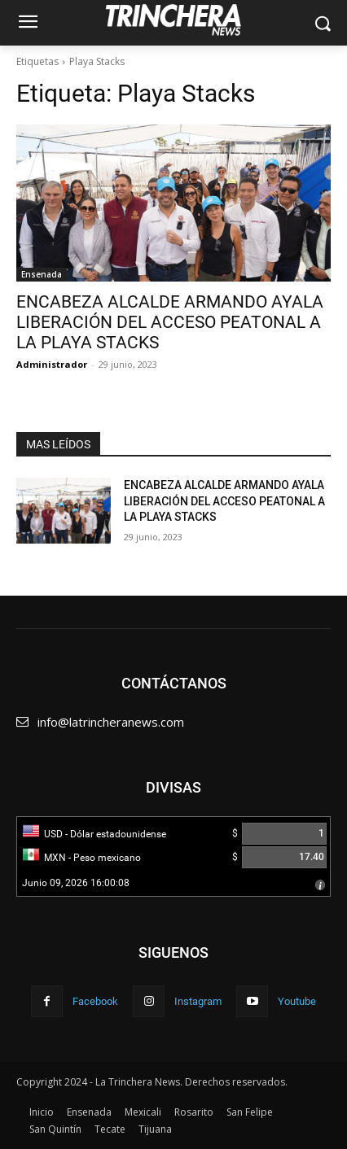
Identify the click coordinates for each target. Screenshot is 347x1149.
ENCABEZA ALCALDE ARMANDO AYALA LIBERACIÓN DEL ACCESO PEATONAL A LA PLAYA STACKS (169, 322)
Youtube (297, 1001)
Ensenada (41, 274)
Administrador (51, 364)
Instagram (198, 1001)
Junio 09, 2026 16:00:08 (76, 883)
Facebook (95, 1001)
